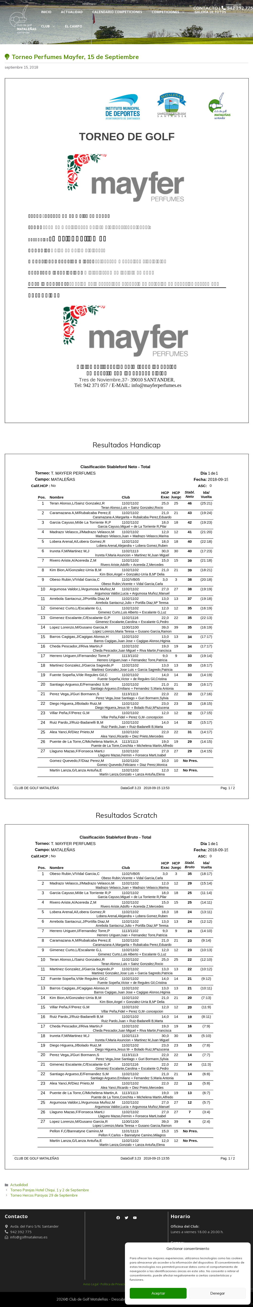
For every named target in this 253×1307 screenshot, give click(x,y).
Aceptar (158, 1293)
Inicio (46, 12)
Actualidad (72, 12)
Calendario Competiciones (117, 12)
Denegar (217, 1293)
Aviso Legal (90, 1284)
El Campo (73, 26)
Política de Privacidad (115, 1284)
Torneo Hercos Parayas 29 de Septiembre (44, 1195)
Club (50, 26)
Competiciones (171, 12)
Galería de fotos (210, 12)
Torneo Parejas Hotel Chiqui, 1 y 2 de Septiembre (49, 1190)
